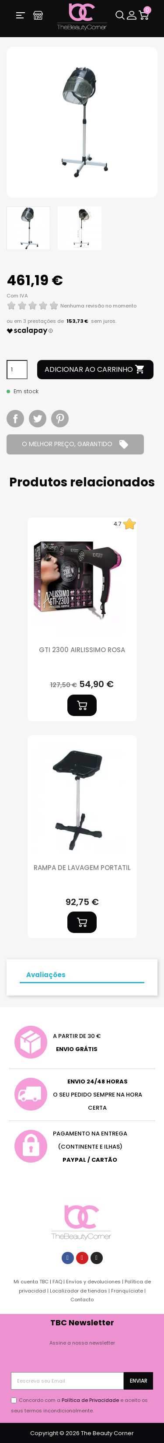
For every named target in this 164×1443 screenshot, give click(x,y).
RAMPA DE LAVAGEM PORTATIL (82, 867)
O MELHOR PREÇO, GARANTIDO (75, 444)
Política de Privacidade (90, 1400)
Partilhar (15, 418)
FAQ (57, 1281)
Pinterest (60, 418)
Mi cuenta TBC (31, 1281)
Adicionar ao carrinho (95, 369)
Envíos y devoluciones (93, 1281)
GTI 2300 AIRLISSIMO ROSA (82, 649)
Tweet (37, 418)
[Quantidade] (17, 369)
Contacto (82, 1299)
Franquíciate (127, 1290)
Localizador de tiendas (78, 1290)
